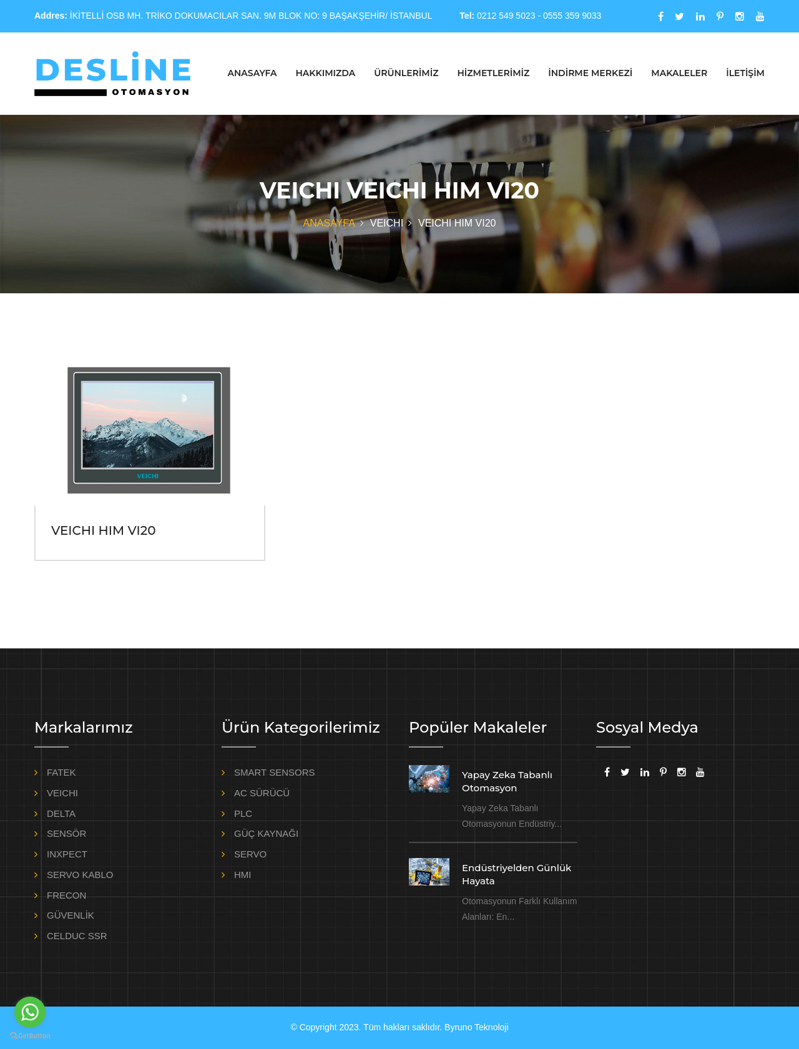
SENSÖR (66, 833)
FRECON (66, 895)
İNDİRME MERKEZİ (590, 73)
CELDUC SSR (77, 935)
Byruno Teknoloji (476, 1027)
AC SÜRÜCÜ (262, 793)
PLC (243, 813)
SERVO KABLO (80, 874)
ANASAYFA (252, 73)
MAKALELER (679, 73)
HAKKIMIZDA (325, 73)
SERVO (250, 854)
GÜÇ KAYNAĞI (266, 833)
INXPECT (67, 854)
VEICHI (62, 793)
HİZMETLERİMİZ (493, 73)
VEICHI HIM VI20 (103, 530)
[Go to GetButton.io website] (30, 1036)
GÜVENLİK (70, 915)
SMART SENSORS (274, 772)
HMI (243, 874)
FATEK (61, 772)
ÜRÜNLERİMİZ (406, 73)
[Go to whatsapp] (30, 1012)
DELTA (61, 813)
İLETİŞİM (745, 73)
